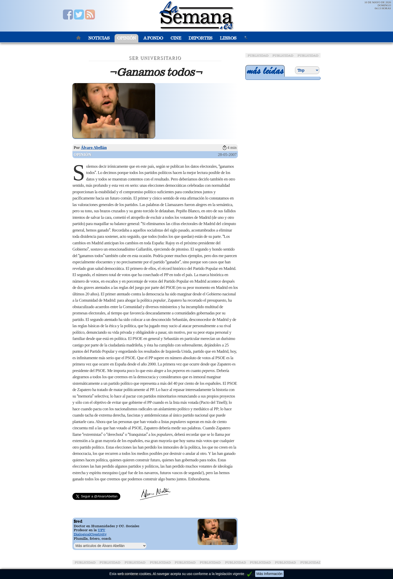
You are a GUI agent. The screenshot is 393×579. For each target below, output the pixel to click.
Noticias (99, 38)
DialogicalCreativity (90, 534)
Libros (228, 38)
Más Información (269, 574)
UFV (101, 530)
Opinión (126, 38)
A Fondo (153, 38)
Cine (175, 38)
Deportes (200, 38)
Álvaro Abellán (94, 147)
